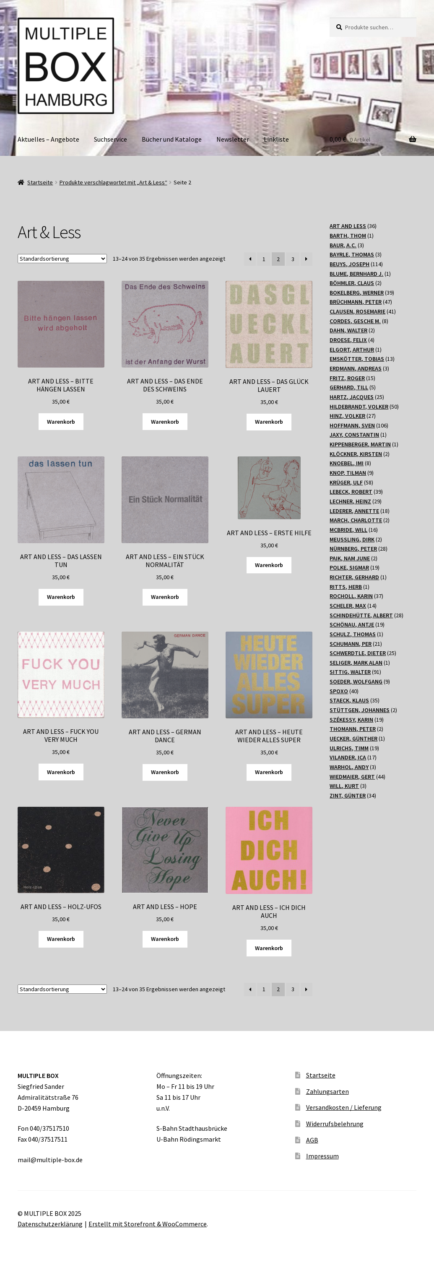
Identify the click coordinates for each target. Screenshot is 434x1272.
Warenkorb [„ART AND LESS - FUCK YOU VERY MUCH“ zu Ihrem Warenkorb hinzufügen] (61, 772)
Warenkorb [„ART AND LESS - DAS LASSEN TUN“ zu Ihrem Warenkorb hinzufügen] (61, 597)
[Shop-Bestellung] (62, 258)
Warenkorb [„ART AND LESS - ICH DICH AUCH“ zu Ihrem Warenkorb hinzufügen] (269, 948)
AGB (312, 1140)
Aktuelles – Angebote (48, 139)
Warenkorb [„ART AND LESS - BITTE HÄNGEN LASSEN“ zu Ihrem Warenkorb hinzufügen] (61, 421)
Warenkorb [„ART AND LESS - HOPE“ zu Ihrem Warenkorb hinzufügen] (165, 939)
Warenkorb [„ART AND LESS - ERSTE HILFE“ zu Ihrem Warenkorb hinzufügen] (269, 565)
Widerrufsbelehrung (335, 1123)
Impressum (322, 1156)
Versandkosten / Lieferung (344, 1107)
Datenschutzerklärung (50, 1224)
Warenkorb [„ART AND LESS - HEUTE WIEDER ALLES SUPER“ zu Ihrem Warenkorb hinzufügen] (269, 772)
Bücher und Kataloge (172, 139)
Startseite (40, 182)
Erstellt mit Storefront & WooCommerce (147, 1224)
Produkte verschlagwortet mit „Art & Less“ (113, 182)
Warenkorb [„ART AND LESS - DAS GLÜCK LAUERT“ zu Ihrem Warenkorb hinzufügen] (269, 421)
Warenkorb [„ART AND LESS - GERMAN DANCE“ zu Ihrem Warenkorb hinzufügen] (165, 772)
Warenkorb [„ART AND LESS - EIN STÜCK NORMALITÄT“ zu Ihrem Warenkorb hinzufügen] (165, 597)
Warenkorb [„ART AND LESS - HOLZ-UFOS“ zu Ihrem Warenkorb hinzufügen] (61, 939)
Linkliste (276, 139)
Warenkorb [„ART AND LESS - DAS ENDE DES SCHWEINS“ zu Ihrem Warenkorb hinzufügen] (165, 421)
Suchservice (110, 139)
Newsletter (232, 139)
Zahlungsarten (327, 1091)
